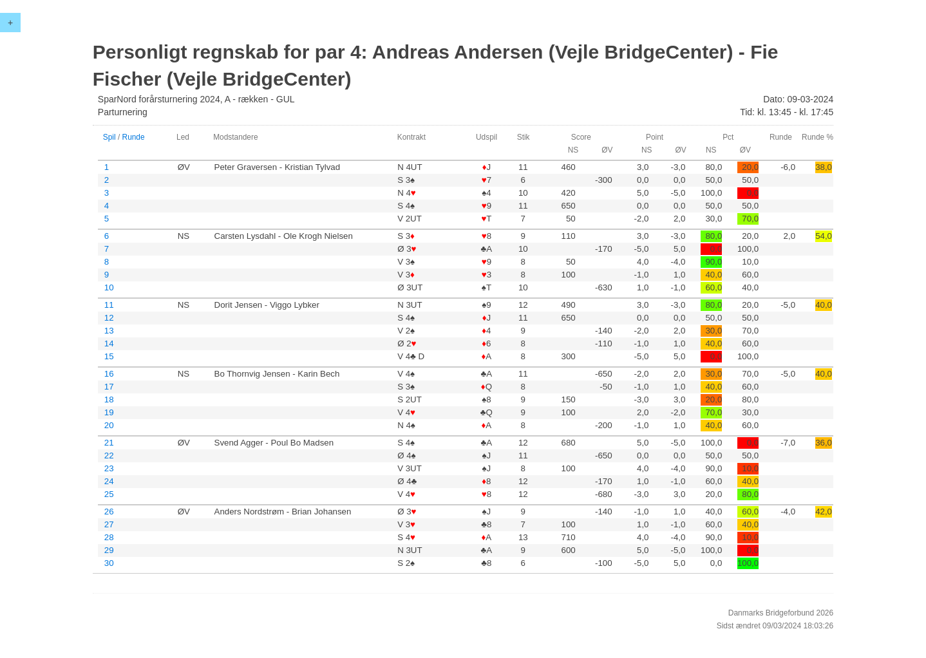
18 (109, 399)
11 (109, 305)
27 (109, 524)
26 (109, 511)
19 (109, 412)
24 (109, 481)
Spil (109, 137)
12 (109, 318)
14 (109, 343)
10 (109, 287)
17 (109, 386)
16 (109, 374)
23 (109, 468)
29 (109, 550)
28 (109, 537)
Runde (133, 137)
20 (109, 425)
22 (109, 455)
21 (109, 442)
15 (109, 356)
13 (109, 330)
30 (109, 563)
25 (109, 494)
